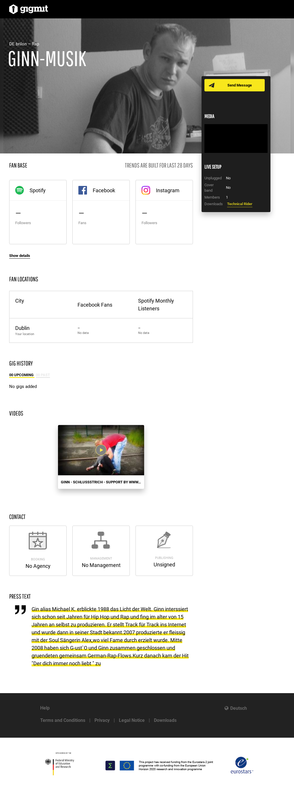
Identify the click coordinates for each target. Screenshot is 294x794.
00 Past (43, 375)
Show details (19, 255)
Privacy (102, 720)
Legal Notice (132, 720)
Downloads (165, 720)
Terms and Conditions (62, 720)
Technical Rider (239, 204)
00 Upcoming (21, 375)
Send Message (239, 85)
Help (45, 708)
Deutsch (238, 708)
